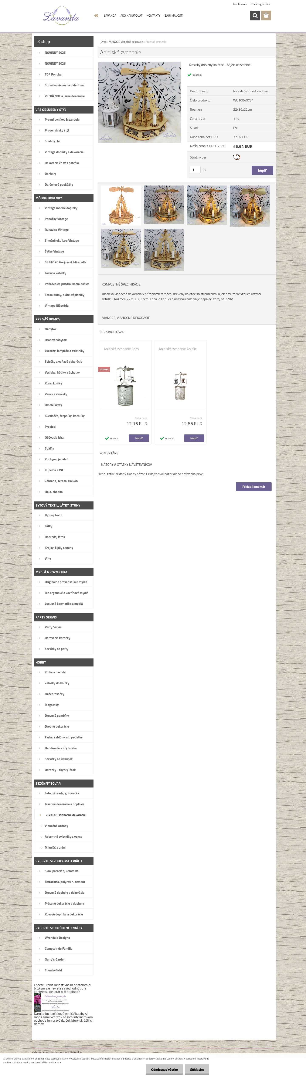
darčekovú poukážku (64, 1013)
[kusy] (195, 169)
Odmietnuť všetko (164, 1069)
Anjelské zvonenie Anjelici (178, 349)
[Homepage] (96, 15)
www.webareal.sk (71, 1052)
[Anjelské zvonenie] (139, 63)
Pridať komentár (253, 486)
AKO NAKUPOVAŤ (131, 15)
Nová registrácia (261, 4)
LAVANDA (110, 15)
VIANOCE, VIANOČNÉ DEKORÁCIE (126, 317)
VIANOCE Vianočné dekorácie (126, 42)
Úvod (103, 42)
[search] (255, 15)
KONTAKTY (153, 15)
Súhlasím (197, 1069)
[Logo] (61, 15)
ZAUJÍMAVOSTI (174, 15)
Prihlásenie (240, 4)
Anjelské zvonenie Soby (121, 349)
